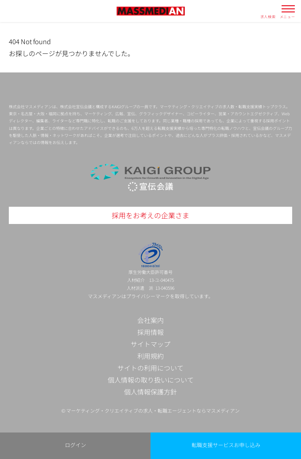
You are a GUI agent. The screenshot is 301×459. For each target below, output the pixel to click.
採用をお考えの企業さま (150, 215)
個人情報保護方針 (150, 391)
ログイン (75, 444)
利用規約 (150, 355)
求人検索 (268, 16)
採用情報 (150, 332)
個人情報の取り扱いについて (151, 379)
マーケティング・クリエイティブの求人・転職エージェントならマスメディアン (153, 410)
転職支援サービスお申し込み (226, 444)
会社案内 (150, 320)
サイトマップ (150, 344)
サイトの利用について (150, 367)
